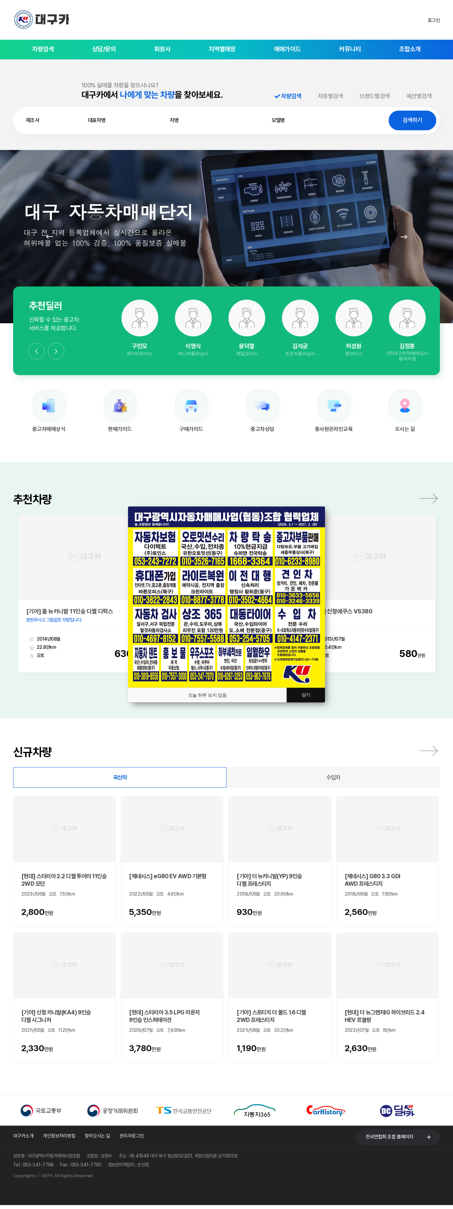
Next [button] (56, 351)
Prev (49, 236)
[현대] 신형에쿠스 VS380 (342, 612)
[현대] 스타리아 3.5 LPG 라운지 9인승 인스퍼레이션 (164, 1017)
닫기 (305, 695)
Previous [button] (36, 351)
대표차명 (97, 120)
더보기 (428, 499)
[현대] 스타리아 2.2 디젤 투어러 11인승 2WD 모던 (63, 881)
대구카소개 (23, 1138)
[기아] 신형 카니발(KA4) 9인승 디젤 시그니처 (56, 1017)
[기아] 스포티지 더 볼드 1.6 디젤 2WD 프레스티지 (271, 1017)
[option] (139, 328)
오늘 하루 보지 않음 (206, 695)
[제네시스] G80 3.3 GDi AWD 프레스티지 (372, 881)
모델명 (278, 120)
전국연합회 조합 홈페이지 (389, 1138)
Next (404, 236)
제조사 (32, 120)
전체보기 (428, 752)
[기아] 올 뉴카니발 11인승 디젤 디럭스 (69, 612)
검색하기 (412, 120)
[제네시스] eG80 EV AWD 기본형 (167, 877)
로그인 (434, 20)
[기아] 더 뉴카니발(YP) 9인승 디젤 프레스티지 (269, 881)
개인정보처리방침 (59, 1138)
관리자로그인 (131, 1138)
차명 (174, 120)
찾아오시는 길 (97, 1138)
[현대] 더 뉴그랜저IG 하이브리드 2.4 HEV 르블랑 (385, 1017)
